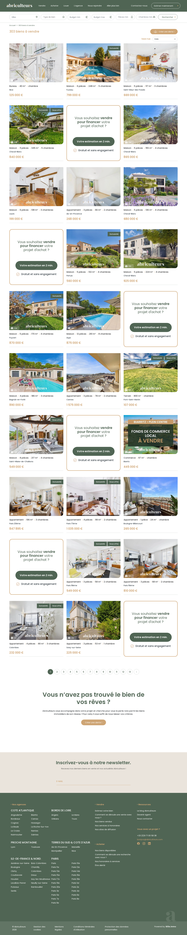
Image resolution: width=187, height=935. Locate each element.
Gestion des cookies (39, 928)
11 (116, 671)
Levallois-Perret (18, 883)
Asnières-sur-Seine (20, 863)
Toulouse (35, 847)
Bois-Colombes (38, 863)
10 (110, 671)
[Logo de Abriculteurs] (21, 6)
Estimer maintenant (163, 5)
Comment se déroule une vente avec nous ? (113, 816)
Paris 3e (55, 890)
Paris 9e (55, 902)
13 (130, 671)
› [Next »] (136, 671)
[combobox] (53, 17)
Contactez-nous (139, 5)
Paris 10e (76, 863)
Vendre (41, 5)
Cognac (15, 822)
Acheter (54, 5)
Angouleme (16, 815)
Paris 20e (55, 887)
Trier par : (146, 39)
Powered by (165, 926)
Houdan (14, 879)
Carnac (34, 818)
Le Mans (75, 815)
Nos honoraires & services (107, 861)
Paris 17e (55, 879)
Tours (74, 818)
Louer (66, 5)
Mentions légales (59, 928)
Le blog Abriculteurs (146, 810)
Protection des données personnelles (116, 928)
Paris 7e (55, 898)
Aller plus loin (113, 5)
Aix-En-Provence (59, 847)
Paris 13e (55, 871)
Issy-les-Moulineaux (40, 879)
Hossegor (35, 822)
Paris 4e (75, 890)
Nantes (34, 830)
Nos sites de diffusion (105, 829)
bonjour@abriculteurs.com (150, 839)
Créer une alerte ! (163, 31)
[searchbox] (52, 17)
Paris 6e (75, 894)
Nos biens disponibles (105, 850)
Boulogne (15, 867)
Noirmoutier (16, 834)
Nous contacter (144, 818)
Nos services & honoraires (107, 825)
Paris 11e (55, 867)
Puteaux (15, 887)
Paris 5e (55, 894)
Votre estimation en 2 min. (93, 141)
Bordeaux (15, 818)
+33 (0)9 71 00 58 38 (146, 835)
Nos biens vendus (103, 821)
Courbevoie (16, 875)
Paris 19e (55, 883)
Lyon (13, 847)
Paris (53, 863)
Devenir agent (144, 814)
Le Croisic (15, 830)
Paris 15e (55, 875)
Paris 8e (75, 898)
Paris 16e (76, 875)
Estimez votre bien (104, 810)
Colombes (36, 871)
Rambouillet (37, 887)
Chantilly (35, 867)
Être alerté (100, 865)
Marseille (76, 847)
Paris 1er (75, 883)
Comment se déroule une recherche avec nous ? (113, 856)
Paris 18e (76, 879)
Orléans (55, 818)
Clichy (14, 871)
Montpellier (56, 850)
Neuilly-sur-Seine (39, 883)
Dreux (33, 875)
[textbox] (124, 17)
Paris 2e (75, 887)
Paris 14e (76, 871)
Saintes (34, 834)
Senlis (13, 890)
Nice (74, 850)
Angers (54, 815)
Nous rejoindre (95, 5)
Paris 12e (76, 867)
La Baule (15, 826)
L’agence (78, 5)
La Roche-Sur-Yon (40, 826)
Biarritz (34, 815)
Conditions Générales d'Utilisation (84, 928)
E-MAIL (59, 781)
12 (123, 671)
